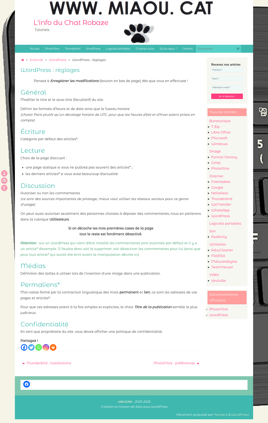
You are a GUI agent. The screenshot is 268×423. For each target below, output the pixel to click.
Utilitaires (217, 244)
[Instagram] (46, 347)
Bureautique (220, 121)
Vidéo (214, 275)
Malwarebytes (224, 262)
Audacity (219, 237)
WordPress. (240, 414)
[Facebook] (24, 347)
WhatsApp (220, 210)
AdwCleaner (222, 250)
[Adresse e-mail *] (227, 87)
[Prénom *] (227, 69)
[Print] (53, 347)
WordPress (57, 60)
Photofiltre (220, 168)
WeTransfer (221, 204)
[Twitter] (31, 347)
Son (212, 231)
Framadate (220, 182)
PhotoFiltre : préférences (176, 363)
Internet (36, 60)
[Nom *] (227, 78)
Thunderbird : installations (46, 363)
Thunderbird (221, 199)
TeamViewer (222, 267)
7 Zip (215, 127)
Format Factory (224, 157)
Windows (219, 144)
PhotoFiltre (218, 309)
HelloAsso (219, 193)
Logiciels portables (225, 223)
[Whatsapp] (38, 347)
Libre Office (221, 132)
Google (217, 187)
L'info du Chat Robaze (71, 22)
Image (215, 151)
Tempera (221, 414)
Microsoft (219, 138)
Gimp (216, 163)
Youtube (218, 281)
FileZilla (218, 256)
